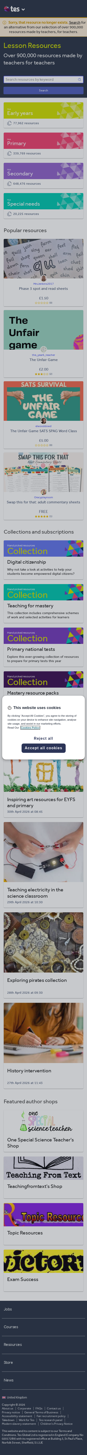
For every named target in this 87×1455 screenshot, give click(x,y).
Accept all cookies (43, 748)
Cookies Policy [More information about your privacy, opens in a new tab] (30, 727)
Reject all (43, 738)
